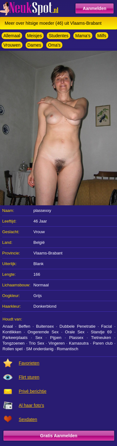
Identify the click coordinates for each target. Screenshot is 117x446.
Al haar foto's (31, 405)
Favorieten (29, 363)
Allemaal (11, 35)
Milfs (101, 35)
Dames (34, 45)
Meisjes (34, 35)
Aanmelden (94, 8)
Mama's (82, 35)
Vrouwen (12, 45)
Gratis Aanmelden (58, 435)
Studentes (58, 35)
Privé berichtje (32, 391)
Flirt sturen (29, 377)
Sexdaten (28, 419)
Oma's (54, 45)
